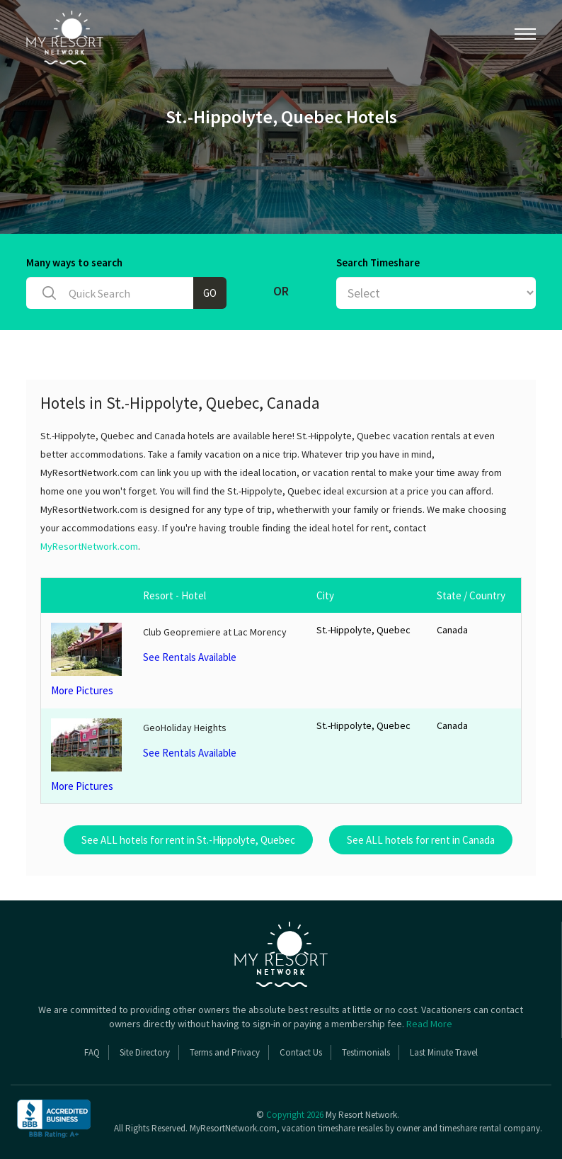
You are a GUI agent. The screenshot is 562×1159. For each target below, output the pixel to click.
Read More (429, 1023)
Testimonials (366, 1052)
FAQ (92, 1052)
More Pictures (87, 660)
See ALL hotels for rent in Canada (421, 840)
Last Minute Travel (444, 1052)
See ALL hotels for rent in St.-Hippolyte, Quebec (188, 840)
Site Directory (145, 1052)
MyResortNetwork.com (89, 546)
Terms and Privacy (225, 1052)
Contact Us (301, 1052)
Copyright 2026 (294, 1115)
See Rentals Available (189, 657)
